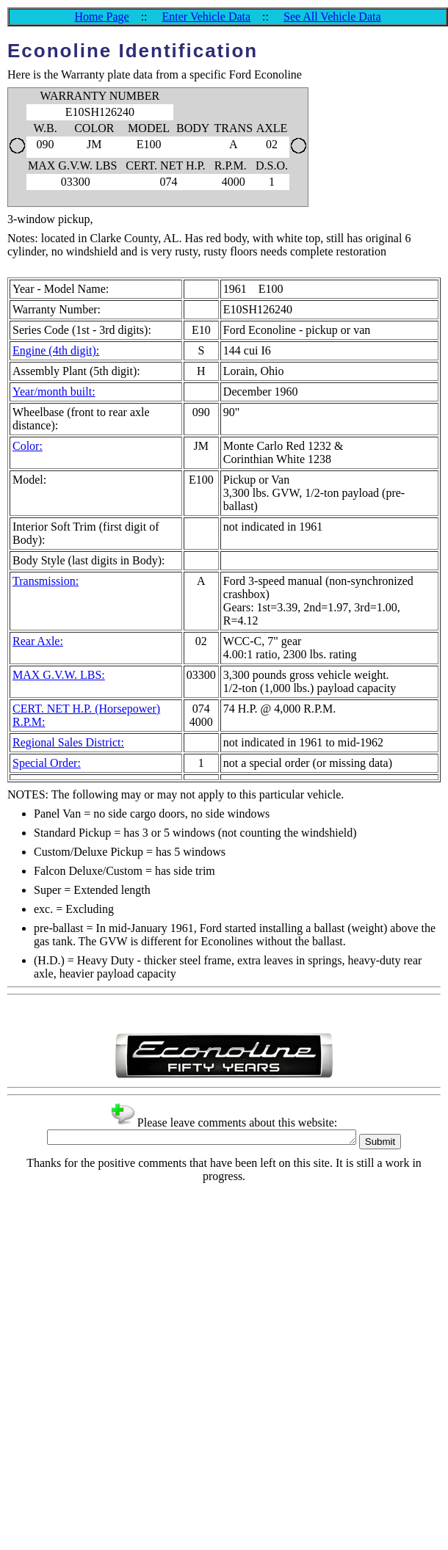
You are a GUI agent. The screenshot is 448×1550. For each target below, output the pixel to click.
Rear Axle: (37, 641)
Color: (27, 446)
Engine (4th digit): (55, 350)
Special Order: (46, 763)
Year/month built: (53, 391)
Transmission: (45, 581)
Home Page (101, 16)
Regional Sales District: (68, 742)
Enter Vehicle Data (206, 16)
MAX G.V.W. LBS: (58, 675)
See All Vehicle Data (332, 16)
